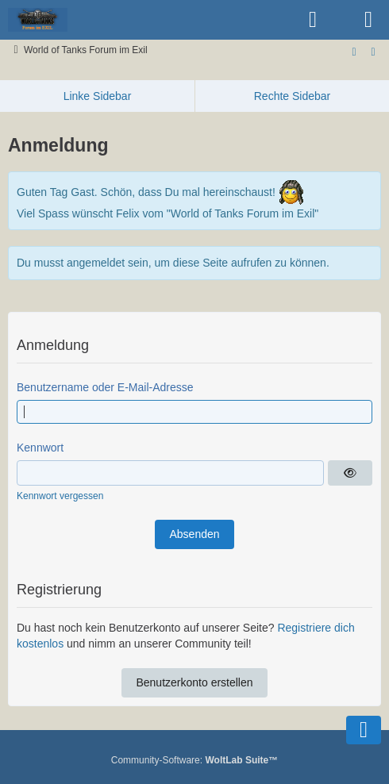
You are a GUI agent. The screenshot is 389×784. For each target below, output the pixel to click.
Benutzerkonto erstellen (194, 682)
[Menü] (368, 20)
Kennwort (40, 447)
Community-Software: (194, 760)
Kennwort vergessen (60, 496)
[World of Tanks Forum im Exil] (38, 20)
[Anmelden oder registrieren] (313, 20)
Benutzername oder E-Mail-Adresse (105, 387)
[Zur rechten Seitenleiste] (373, 51)
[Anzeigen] (350, 473)
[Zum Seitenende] (354, 51)
